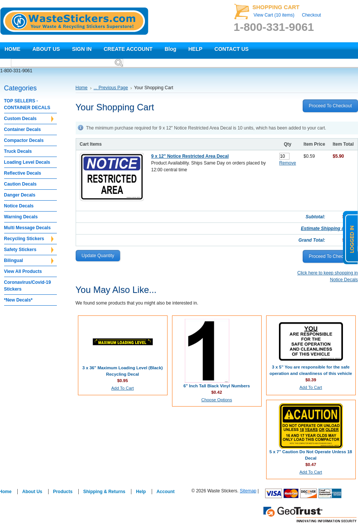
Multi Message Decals (27, 227)
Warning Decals (21, 216)
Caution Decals (20, 184)
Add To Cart (122, 388)
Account (166, 491)
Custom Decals (28, 119)
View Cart (274, 15)
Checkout (311, 15)
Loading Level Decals (27, 162)
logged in (350, 237)
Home (82, 87)
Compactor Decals (24, 140)
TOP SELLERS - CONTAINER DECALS (27, 104)
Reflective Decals (22, 173)
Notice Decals (19, 206)
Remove (287, 163)
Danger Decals (19, 195)
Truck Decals (18, 151)
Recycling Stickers (28, 239)
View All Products (23, 271)
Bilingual (28, 261)
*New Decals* (18, 300)
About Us (32, 491)
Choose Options (216, 400)
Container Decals (22, 129)
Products (63, 491)
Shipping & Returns (104, 491)
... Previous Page (111, 87)
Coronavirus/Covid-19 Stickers (27, 286)
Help (141, 491)
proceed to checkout (330, 105)
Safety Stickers (28, 250)
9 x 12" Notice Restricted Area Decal (190, 156)
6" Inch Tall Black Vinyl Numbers (216, 386)
